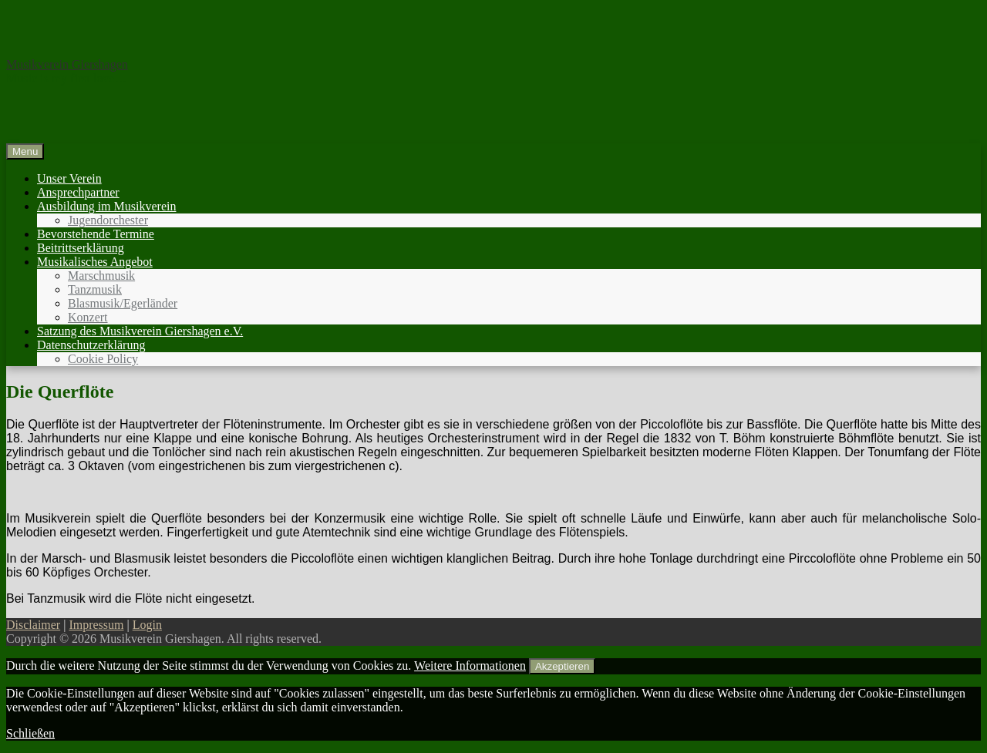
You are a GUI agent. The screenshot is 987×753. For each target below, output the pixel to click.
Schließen (30, 733)
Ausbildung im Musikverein (106, 206)
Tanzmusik (95, 289)
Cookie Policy (103, 358)
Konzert (88, 317)
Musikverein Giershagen (67, 64)
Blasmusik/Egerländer (122, 303)
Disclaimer (33, 624)
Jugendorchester (108, 220)
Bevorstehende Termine (95, 233)
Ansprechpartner (78, 192)
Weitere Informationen (470, 665)
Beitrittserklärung (80, 247)
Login (147, 624)
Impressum (96, 624)
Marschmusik (101, 275)
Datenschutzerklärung (91, 344)
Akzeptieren (562, 666)
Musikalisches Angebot (95, 261)
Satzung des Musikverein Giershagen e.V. (140, 331)
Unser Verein (69, 178)
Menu (25, 151)
